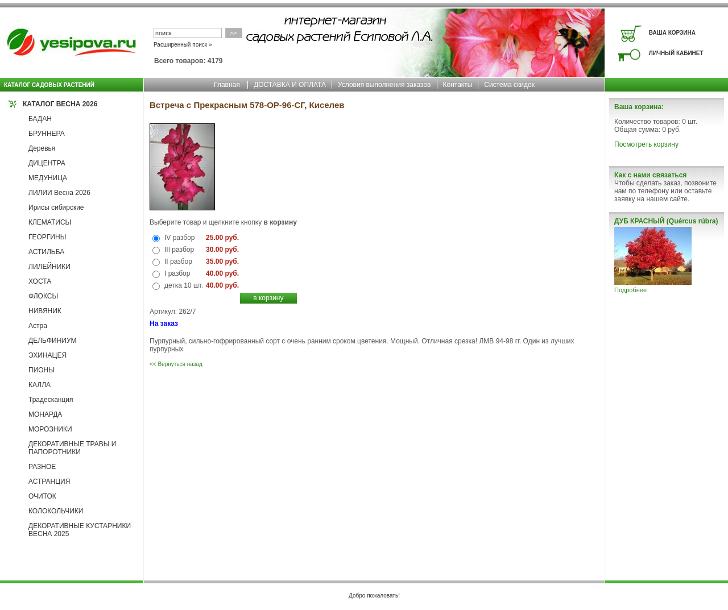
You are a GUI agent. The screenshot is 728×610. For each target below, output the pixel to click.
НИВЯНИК (44, 311)
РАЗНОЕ (42, 467)
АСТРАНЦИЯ (49, 481)
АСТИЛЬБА (46, 252)
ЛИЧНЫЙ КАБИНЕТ (676, 53)
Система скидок (509, 85)
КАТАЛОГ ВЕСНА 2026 (60, 104)
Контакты (458, 85)
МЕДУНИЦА (47, 178)
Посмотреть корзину (646, 144)
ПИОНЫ (41, 370)
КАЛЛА (39, 385)
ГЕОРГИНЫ (47, 237)
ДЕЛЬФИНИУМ (52, 341)
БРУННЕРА (46, 134)
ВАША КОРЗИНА (672, 33)
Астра (37, 326)
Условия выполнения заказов (384, 85)
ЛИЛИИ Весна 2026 (59, 193)
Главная (227, 85)
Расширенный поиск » (183, 45)
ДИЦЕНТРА (46, 163)
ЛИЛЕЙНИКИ (49, 267)
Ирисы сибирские (56, 207)
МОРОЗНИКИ (50, 429)
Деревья (41, 148)
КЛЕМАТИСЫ (49, 222)
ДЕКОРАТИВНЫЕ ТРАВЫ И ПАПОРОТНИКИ (72, 448)
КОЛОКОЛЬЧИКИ (55, 511)
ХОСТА (39, 281)
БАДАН (40, 119)
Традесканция (50, 400)
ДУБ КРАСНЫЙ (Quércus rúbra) (666, 221)
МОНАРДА (45, 414)
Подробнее (630, 290)
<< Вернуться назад (176, 364)
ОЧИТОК (42, 496)
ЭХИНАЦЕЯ (47, 355)
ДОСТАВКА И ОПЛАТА (290, 85)
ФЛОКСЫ (43, 296)
